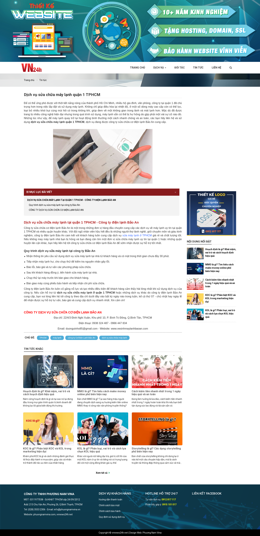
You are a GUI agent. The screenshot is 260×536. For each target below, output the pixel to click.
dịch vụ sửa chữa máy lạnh (114, 337)
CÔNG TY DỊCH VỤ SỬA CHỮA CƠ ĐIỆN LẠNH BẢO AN (56, 210)
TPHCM (42, 337)
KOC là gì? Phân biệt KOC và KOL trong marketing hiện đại (47, 450)
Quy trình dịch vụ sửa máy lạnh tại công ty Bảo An (54, 205)
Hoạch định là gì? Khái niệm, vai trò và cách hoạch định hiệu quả (46, 393)
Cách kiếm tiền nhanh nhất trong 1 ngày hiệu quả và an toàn (156, 393)
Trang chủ (137, 67)
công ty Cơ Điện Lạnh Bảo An (81, 337)
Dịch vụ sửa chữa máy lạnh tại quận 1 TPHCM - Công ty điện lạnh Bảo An (71, 200)
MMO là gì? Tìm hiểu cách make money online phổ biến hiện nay (101, 393)
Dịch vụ (159, 67)
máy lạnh (57, 337)
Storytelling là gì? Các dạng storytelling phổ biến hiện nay (156, 450)
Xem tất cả (101, 472)
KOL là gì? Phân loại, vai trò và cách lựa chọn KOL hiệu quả (101, 450)
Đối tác (179, 67)
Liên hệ (216, 67)
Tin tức (198, 67)
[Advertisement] (211, 141)
